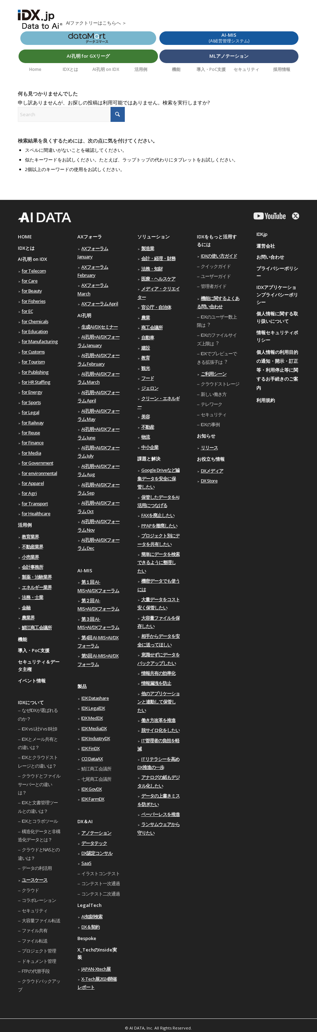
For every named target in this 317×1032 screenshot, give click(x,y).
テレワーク (211, 404)
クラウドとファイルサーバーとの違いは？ (39, 784)
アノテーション (96, 833)
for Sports (31, 402)
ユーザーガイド (216, 276)
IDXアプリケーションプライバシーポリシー (277, 295)
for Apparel (33, 483)
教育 (145, 358)
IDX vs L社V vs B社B (39, 729)
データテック (94, 843)
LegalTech (89, 905)
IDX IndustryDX (95, 738)
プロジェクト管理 (39, 951)
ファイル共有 (34, 930)
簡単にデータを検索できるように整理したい (158, 562)
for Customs (33, 352)
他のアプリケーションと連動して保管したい (158, 701)
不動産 (147, 427)
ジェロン (149, 388)
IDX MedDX (92, 718)
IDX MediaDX (94, 728)
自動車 (147, 337)
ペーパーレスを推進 (160, 814)
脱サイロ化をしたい (160, 730)
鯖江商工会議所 (37, 627)
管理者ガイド (213, 286)
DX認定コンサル (96, 853)
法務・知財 (152, 268)
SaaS (86, 863)
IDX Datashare (95, 698)
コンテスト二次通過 (100, 894)
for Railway (33, 422)
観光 (145, 368)
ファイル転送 (34, 941)
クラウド (30, 890)
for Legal (30, 412)
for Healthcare (36, 513)
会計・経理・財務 (158, 258)
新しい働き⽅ (213, 394)
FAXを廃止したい (157, 515)
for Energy (32, 392)
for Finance (33, 442)
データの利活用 (37, 868)
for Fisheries (33, 301)
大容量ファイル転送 (41, 920)
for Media (31, 453)
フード (147, 378)
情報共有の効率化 (158, 673)
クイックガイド (216, 266)
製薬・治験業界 (37, 577)
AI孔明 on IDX (32, 259)
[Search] (71, 114)
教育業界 (30, 536)
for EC (27, 311)
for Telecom (34, 271)
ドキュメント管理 (39, 961)
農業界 (28, 617)
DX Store (209, 481)
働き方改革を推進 (158, 720)
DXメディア (212, 471)
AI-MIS (84, 570)
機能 (22, 639)
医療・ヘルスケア (158, 278)
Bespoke (86, 938)
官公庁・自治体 (156, 307)
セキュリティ (34, 910)
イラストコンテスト (100, 873)
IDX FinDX (90, 748)
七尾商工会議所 (96, 779)
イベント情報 (32, 680)
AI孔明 (84, 315)
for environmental (39, 473)
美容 (145, 416)
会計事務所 (32, 567)
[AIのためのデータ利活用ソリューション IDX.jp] (40, 21)
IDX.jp (261, 234)
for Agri (29, 493)
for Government (37, 463)
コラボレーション (39, 900)
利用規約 (265, 400)
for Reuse (31, 432)
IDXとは (26, 248)
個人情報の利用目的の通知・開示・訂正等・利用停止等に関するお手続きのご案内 (277, 370)
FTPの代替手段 (36, 971)
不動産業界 (32, 546)
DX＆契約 (90, 927)
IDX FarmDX (92, 799)
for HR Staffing (36, 382)
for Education (35, 331)
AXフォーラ (89, 236)
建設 (145, 348)
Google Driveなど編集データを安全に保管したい (158, 478)
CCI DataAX (92, 758)
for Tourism (33, 361)
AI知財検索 (91, 916)
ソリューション (153, 236)
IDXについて (31, 702)
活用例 (25, 525)
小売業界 (30, 557)
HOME (25, 236)
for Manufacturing (40, 341)
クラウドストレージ (220, 384)
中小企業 (149, 447)
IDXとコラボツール (40, 821)
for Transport (35, 503)
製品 (82, 686)
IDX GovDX (91, 789)
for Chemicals (35, 321)
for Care (29, 281)
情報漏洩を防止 (156, 683)
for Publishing (35, 372)
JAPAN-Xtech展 (96, 969)
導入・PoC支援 (34, 650)
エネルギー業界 (37, 587)
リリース (209, 447)
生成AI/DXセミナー (99, 327)
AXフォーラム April (99, 303)
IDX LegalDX (93, 708)
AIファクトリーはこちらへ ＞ (96, 23)
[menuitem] (35, 69)
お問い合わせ (270, 257)
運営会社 (265, 246)
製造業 (147, 248)
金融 (26, 607)
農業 (145, 317)
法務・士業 (32, 597)
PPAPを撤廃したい (159, 525)
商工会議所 (152, 327)
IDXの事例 (210, 424)
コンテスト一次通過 (100, 883)
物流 (145, 437)
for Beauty (32, 291)
